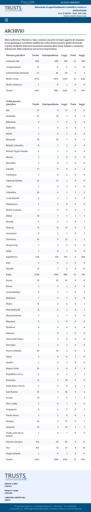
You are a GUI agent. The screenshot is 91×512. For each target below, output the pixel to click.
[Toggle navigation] (6, 20)
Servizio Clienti (11, 484)
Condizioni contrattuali (15, 498)
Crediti (7, 500)
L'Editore (8, 493)
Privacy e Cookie (11, 491)
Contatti (8, 486)
